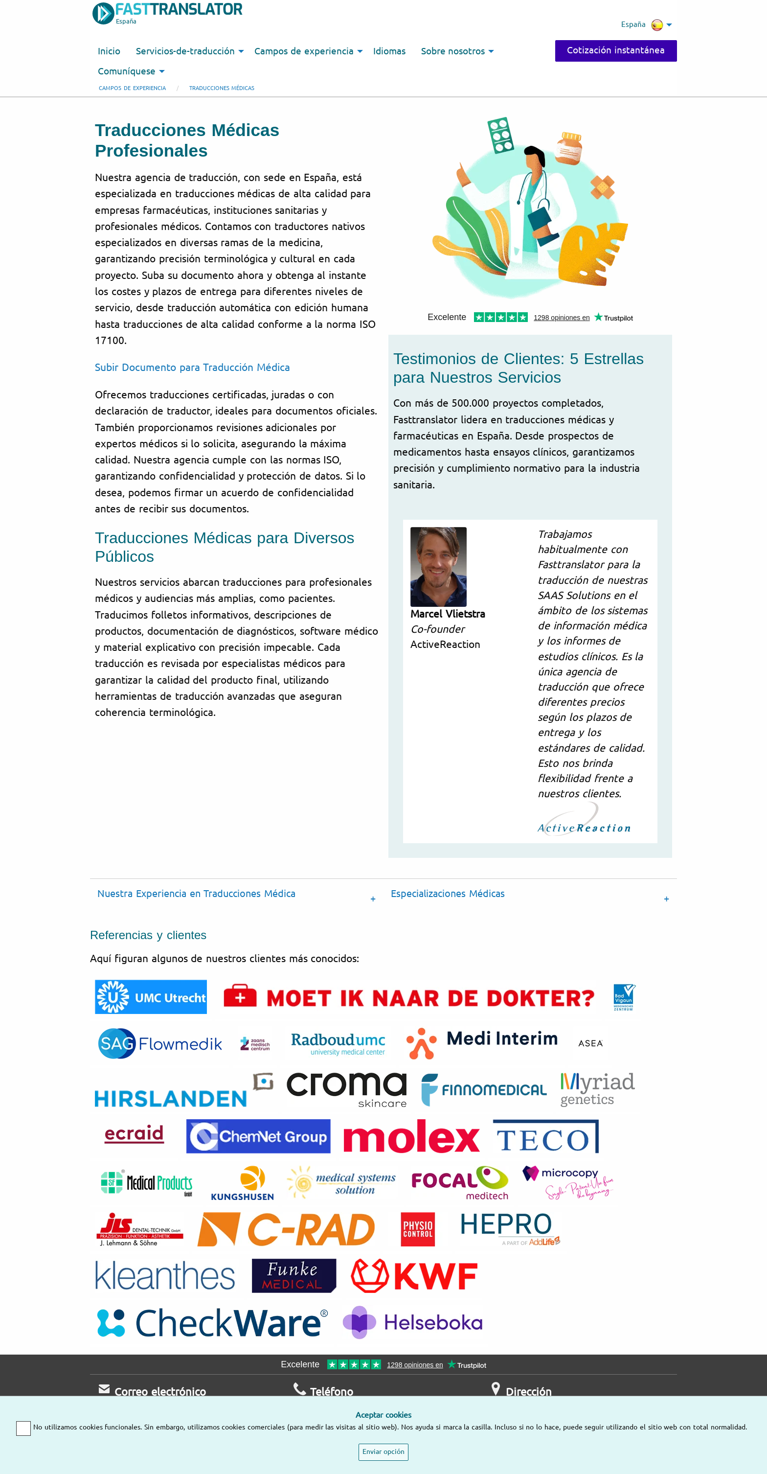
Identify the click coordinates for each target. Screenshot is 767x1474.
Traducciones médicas (222, 88)
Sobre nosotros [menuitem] (453, 51)
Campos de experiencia (132, 88)
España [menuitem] (642, 25)
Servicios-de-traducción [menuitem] (185, 51)
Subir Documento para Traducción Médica (192, 367)
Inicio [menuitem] (109, 51)
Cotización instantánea (616, 50)
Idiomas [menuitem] (389, 51)
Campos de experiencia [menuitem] (304, 51)
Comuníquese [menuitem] (127, 71)
